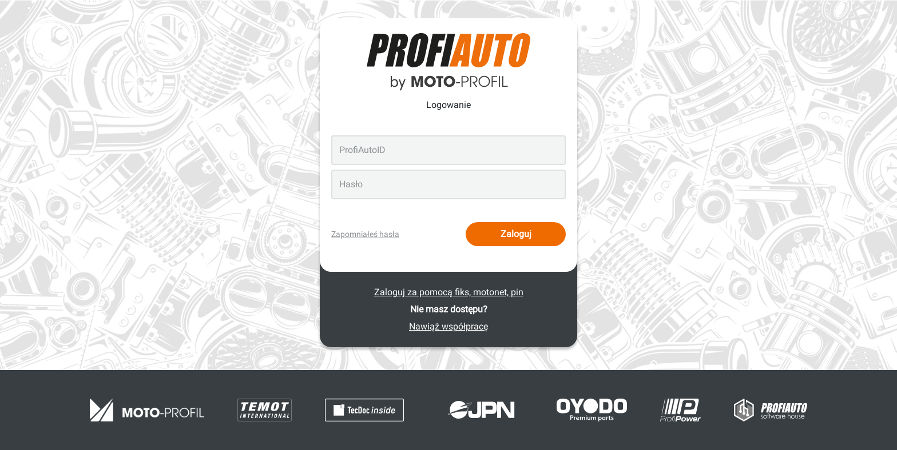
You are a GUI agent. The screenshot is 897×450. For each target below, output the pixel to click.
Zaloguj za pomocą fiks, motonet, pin (448, 292)
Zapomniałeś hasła (365, 234)
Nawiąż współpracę (448, 326)
